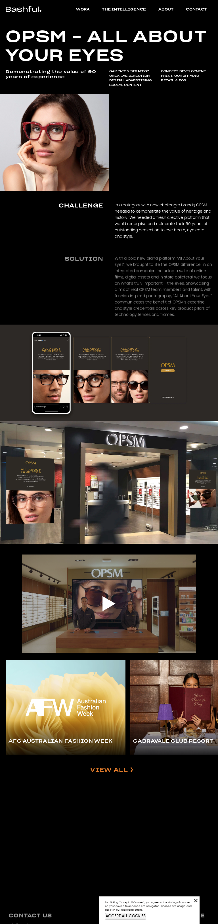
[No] (195, 900)
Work (82, 9)
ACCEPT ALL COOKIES (126, 916)
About (165, 9)
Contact (196, 9)
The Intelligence (124, 9)
